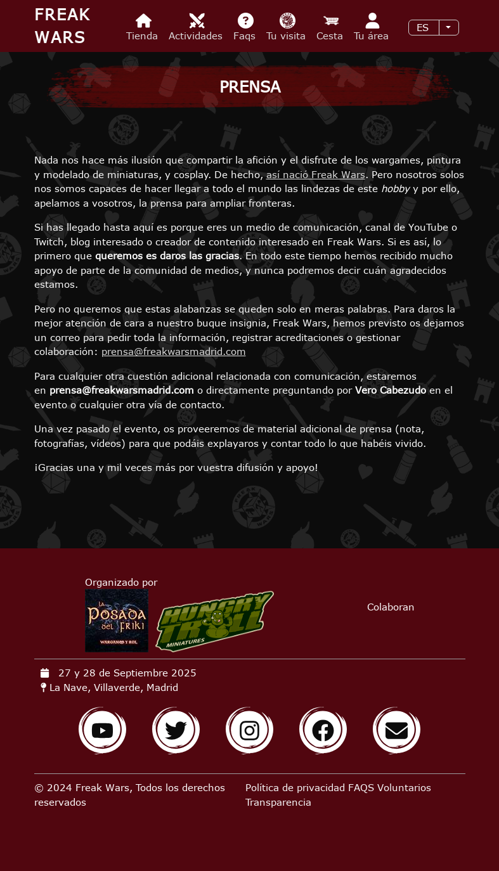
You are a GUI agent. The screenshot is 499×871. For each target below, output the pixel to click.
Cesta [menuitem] (331, 27)
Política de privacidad (295, 787)
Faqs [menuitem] (246, 27)
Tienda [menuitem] (143, 27)
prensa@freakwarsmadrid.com (173, 351)
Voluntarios (404, 787)
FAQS (361, 787)
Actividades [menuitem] (197, 27)
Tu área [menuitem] (373, 27)
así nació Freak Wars (315, 174)
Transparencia (278, 802)
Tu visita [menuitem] (287, 27)
